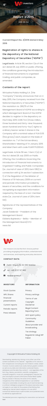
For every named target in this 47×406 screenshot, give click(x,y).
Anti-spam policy (32, 315)
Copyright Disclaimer (30, 303)
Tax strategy (30, 331)
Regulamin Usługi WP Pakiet (34, 336)
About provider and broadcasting (33, 326)
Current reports (10, 305)
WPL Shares (8, 294)
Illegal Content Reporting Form (32, 309)
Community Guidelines (30, 320)
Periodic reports (10, 309)
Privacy (28, 290)
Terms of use (31, 298)
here (4, 399)
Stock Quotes (9, 290)
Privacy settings (32, 294)
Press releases (10, 313)
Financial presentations (10, 299)
